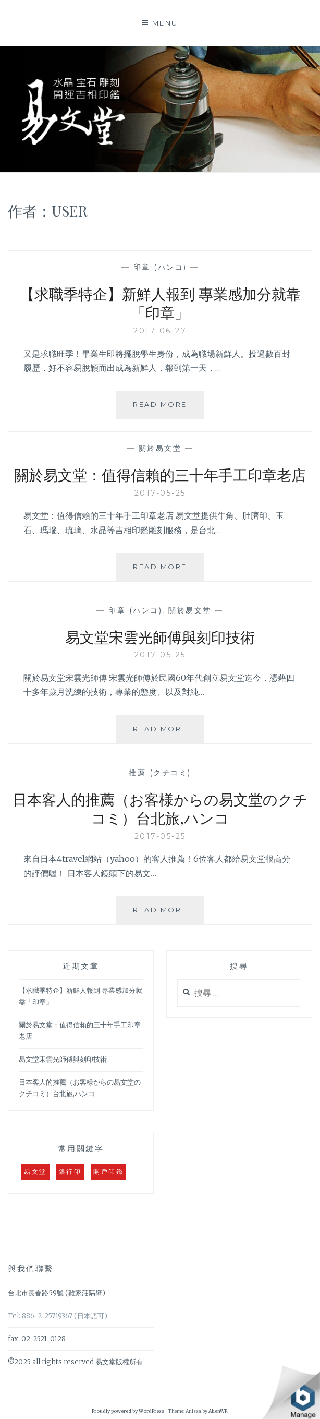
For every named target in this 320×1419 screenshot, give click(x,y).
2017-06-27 (160, 330)
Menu (165, 23)
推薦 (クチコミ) (160, 772)
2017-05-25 (160, 493)
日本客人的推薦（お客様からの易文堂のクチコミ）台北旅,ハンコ (160, 808)
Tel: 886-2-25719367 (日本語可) (57, 1316)
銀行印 (70, 1171)
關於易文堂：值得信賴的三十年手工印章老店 (160, 474)
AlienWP (217, 1411)
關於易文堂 (160, 448)
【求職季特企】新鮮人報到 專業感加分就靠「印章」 (160, 303)
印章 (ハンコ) (160, 267)
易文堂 (35, 1171)
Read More (164, 409)
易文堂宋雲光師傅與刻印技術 (160, 636)
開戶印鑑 (108, 1171)
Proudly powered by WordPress (128, 1411)
